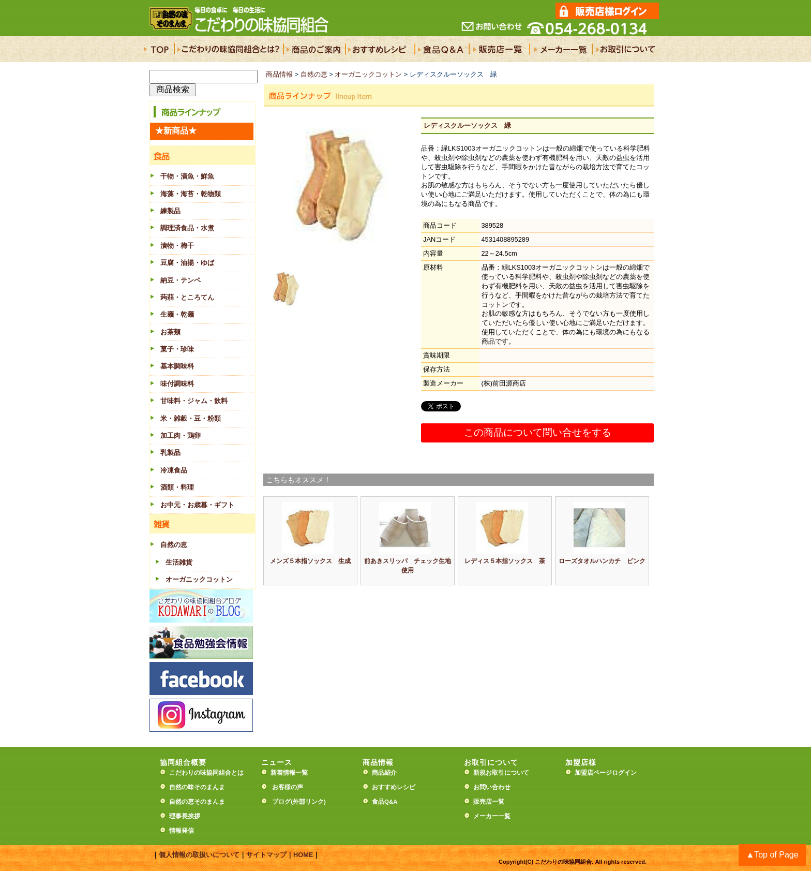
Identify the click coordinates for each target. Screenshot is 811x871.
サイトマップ (266, 855)
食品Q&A (385, 802)
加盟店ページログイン (606, 773)
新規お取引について (501, 773)
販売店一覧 (488, 802)
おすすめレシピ (393, 787)
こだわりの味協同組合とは (206, 773)
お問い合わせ (491, 787)
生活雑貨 (179, 562)
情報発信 (181, 831)
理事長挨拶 (184, 816)
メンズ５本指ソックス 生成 (310, 561)
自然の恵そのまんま (197, 802)
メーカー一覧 (491, 816)
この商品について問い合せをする (537, 432)
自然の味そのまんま (197, 787)
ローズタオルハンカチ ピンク (602, 561)
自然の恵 (314, 74)
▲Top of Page (772, 854)
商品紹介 (384, 773)
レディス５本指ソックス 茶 (504, 561)
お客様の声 (287, 787)
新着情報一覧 (292, 773)
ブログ (281, 802)
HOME (303, 855)
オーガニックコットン (199, 579)
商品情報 (279, 74)
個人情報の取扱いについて (199, 855)
